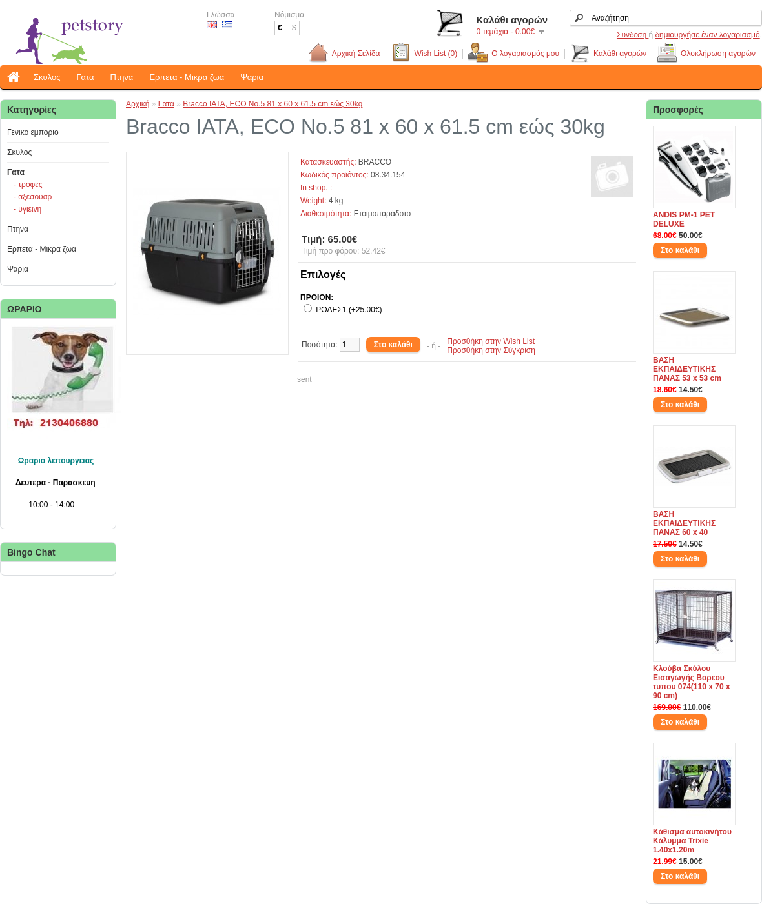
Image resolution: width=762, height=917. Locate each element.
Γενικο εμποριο (33, 132)
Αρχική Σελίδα (353, 54)
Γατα (85, 77)
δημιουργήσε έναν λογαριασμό (707, 34)
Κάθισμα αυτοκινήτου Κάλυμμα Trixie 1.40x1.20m (692, 840)
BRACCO (374, 161)
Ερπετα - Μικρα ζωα (186, 77)
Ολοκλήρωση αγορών (706, 54)
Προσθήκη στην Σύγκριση (491, 350)
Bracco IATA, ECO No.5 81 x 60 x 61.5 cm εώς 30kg (272, 103)
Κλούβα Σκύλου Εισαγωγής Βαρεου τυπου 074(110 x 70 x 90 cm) (691, 682)
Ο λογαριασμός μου (513, 54)
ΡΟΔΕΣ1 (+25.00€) (349, 309)
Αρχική (137, 103)
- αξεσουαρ (33, 196)
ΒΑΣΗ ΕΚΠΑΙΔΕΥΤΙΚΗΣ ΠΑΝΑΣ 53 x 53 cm (687, 369)
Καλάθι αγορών (608, 54)
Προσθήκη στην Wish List (491, 341)
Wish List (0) (424, 54)
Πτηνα (122, 77)
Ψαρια (251, 77)
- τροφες (28, 184)
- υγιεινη (27, 209)
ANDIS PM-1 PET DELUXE (684, 219)
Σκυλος (47, 77)
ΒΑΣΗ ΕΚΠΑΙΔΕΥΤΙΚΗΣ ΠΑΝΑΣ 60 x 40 (684, 523)
